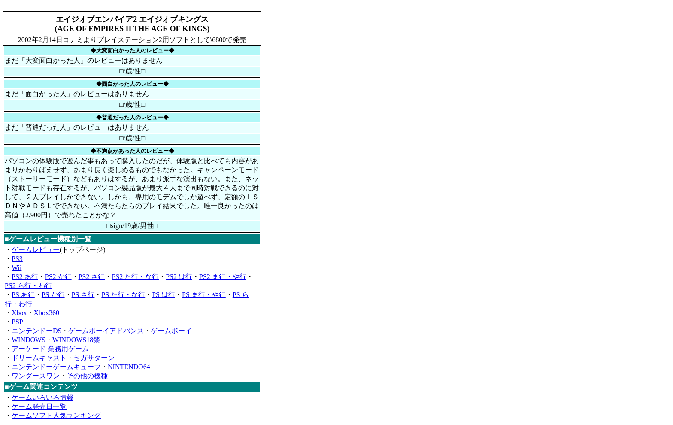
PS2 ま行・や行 (222, 276)
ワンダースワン (36, 375)
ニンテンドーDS (36, 330)
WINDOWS (28, 339)
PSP (17, 321)
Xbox (19, 312)
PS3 (17, 258)
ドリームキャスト (39, 357)
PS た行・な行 (123, 294)
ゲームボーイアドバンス (106, 330)
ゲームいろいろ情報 (42, 397)
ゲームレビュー (36, 249)
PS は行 (163, 294)
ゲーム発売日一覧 (39, 406)
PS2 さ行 (92, 276)
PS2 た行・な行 (135, 276)
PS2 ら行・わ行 (28, 285)
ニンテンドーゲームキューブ (56, 366)
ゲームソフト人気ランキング (56, 415)
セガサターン (94, 357)
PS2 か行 (58, 276)
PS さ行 (83, 294)
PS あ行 (23, 294)
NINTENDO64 (129, 366)
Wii (16, 267)
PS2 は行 (179, 276)
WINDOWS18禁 (76, 339)
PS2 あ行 (25, 276)
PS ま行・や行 (204, 294)
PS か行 (53, 294)
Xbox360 (47, 312)
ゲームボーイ (171, 330)
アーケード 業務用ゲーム (50, 348)
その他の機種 (87, 375)
